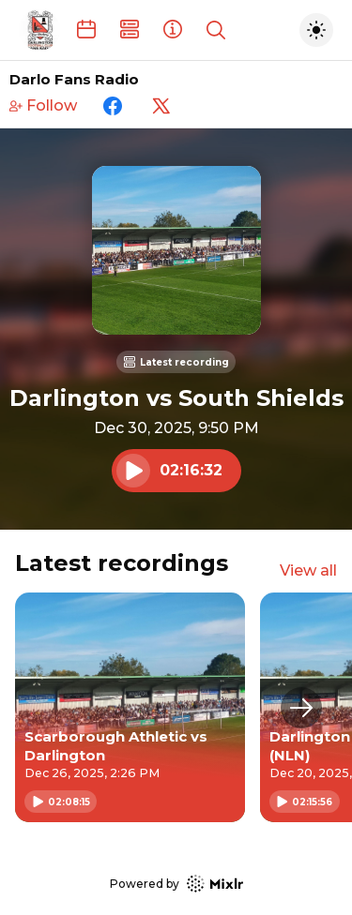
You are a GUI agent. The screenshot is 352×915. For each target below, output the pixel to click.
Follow (43, 105)
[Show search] (216, 30)
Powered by (176, 883)
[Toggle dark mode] (316, 30)
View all (308, 570)
